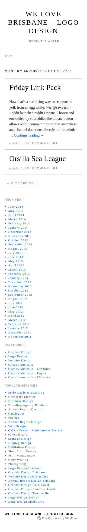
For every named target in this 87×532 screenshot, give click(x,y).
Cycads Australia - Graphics (29, 369)
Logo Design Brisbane (25, 468)
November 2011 (20, 336)
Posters (13, 417)
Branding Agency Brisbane (28, 405)
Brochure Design (20, 401)
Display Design (19, 443)
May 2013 (15, 261)
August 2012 (17, 299)
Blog (24, 143)
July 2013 (15, 252)
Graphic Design (20, 352)
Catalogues (16, 413)
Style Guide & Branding (26, 392)
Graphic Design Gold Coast (28, 485)
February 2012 (19, 324)
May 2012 (15, 311)
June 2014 (15, 206)
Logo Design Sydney (23, 497)
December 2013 (20, 231)
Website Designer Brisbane (28, 476)
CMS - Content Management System (35, 430)
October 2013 (18, 240)
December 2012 (20, 282)
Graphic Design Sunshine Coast (31, 489)
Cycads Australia (21, 364)
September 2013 (20, 244)
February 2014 (19, 223)
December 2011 (19, 332)
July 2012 (15, 303)
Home (10, 56)
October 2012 (18, 290)
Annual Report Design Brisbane (32, 480)
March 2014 (17, 219)
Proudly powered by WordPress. (60, 518)
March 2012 (17, 320)
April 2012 (16, 315)
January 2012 (18, 328)
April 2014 (16, 215)
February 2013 (19, 273)
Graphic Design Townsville (28, 493)
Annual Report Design (25, 422)
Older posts (20, 183)
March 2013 (17, 269)
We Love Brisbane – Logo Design (43, 22)
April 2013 (16, 265)
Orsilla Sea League (37, 158)
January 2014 (18, 227)
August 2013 (17, 248)
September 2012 (20, 294)
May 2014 (15, 211)
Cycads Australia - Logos (27, 373)
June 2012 (15, 307)
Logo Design (17, 356)
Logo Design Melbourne (26, 501)
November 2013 (20, 236)
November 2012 (20, 286)
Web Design (17, 426)
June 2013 (15, 257)
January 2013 (18, 278)
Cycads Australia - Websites (29, 377)
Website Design (20, 360)
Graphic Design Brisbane (27, 472)
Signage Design (20, 438)
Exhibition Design (21, 447)
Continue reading (29, 135)
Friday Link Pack (35, 87)
